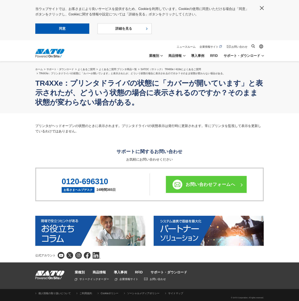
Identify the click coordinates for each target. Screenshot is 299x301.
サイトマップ (175, 293)
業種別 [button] (154, 55)
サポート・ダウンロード (60, 69)
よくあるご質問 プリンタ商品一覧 (118, 69)
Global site (261, 46)
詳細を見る (123, 28)
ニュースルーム (186, 46)
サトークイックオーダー (92, 279)
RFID (214, 55)
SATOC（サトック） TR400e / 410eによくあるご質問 (171, 69)
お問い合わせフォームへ (210, 184)
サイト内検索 (253, 46)
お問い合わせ (239, 46)
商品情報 (99, 272)
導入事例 (197, 55)
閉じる (262, 8)
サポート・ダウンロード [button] (242, 55)
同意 (62, 28)
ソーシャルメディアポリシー (143, 293)
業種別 (80, 272)
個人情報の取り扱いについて (54, 293)
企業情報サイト (211, 46)
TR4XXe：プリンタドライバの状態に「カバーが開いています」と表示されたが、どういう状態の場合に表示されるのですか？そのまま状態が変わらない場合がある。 (132, 73)
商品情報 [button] (175, 55)
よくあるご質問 (86, 69)
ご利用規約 (86, 293)
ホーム (39, 69)
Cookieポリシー (109, 293)
